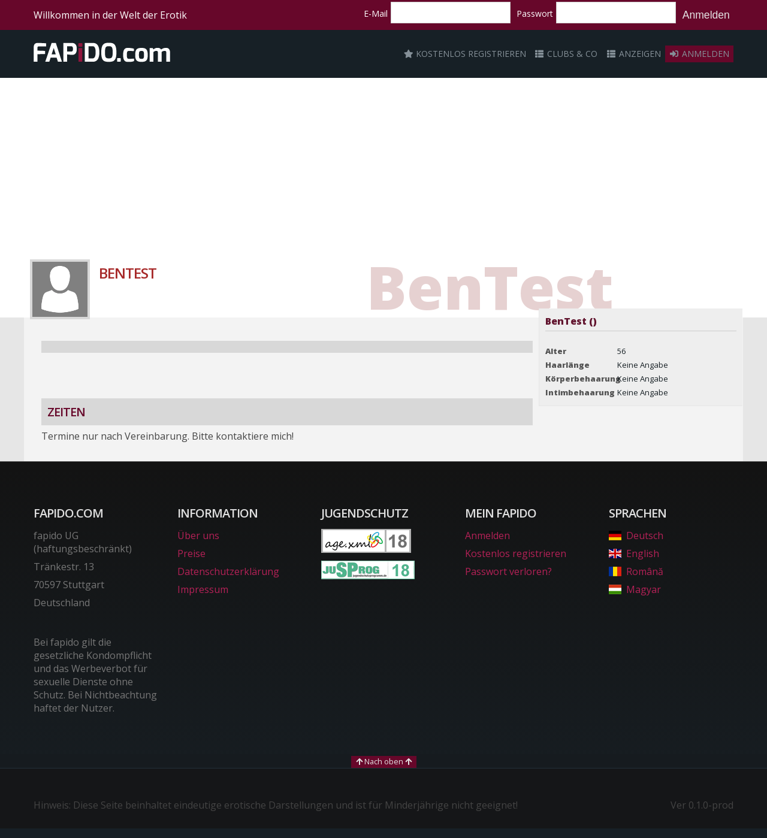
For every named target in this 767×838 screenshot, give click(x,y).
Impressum (202, 589)
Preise (191, 553)
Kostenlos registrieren (465, 53)
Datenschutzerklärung (228, 571)
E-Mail (376, 13)
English (634, 553)
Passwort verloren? (508, 571)
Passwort (535, 13)
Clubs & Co (566, 53)
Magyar (635, 589)
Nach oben (384, 761)
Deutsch (636, 535)
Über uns (198, 535)
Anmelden (706, 15)
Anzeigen (633, 53)
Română (636, 571)
